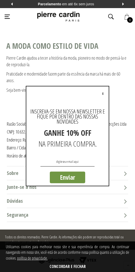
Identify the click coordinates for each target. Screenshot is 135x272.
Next (123, 4)
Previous (12, 4)
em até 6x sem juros (67, 4)
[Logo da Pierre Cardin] (58, 16)
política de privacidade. (32, 258)
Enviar (67, 177)
